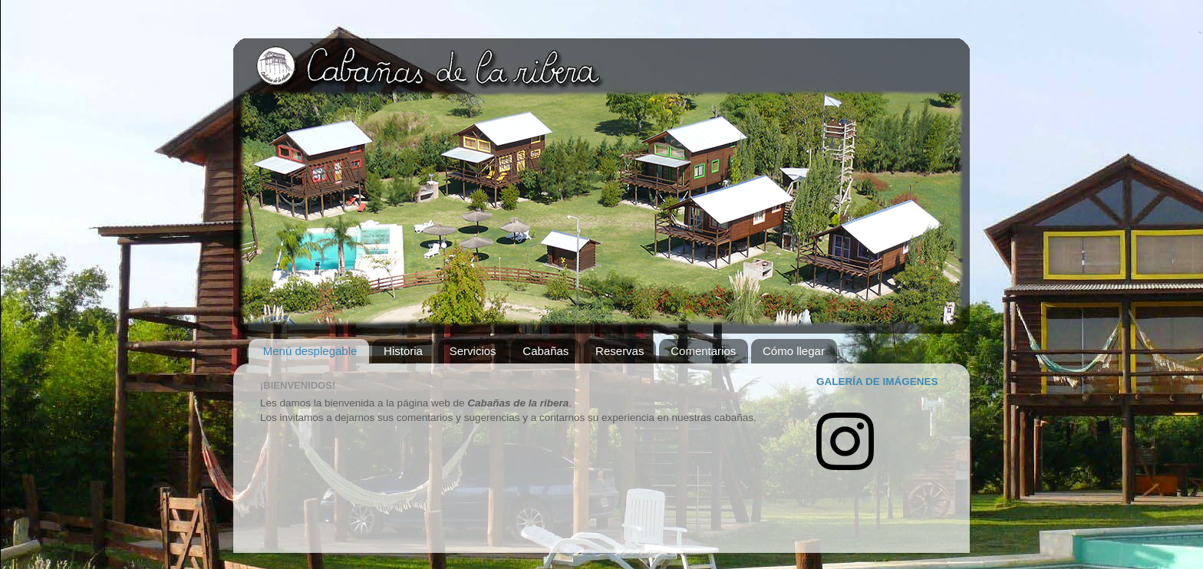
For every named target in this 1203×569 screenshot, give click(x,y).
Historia (403, 350)
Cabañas (545, 350)
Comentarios (703, 350)
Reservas (619, 350)
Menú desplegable (310, 350)
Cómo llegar (794, 350)
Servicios (473, 350)
